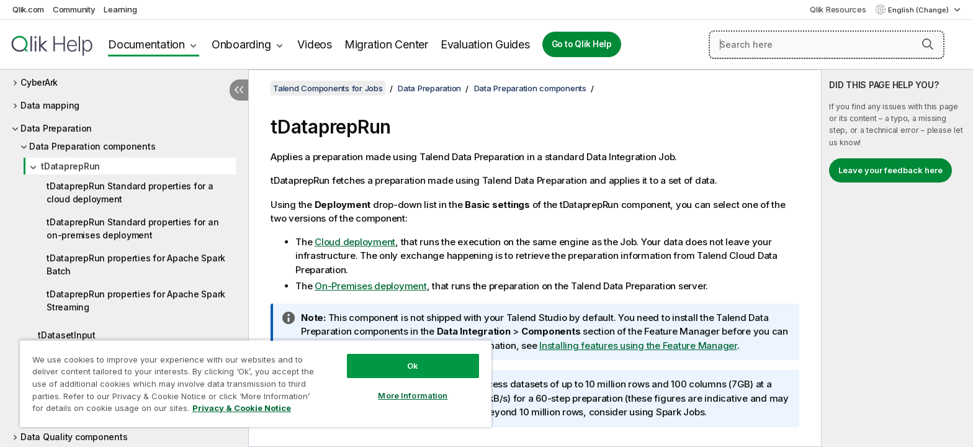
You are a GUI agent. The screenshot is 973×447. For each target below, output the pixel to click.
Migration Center (386, 44)
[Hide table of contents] (239, 90)
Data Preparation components (92, 146)
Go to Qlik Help (582, 44)
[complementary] (897, 258)
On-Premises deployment (371, 286)
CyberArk (39, 82)
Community (74, 9)
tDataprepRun (70, 166)
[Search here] (826, 45)
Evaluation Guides (485, 44)
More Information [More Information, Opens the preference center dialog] (412, 395)
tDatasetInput (67, 335)
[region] (255, 383)
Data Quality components (73, 436)
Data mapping (49, 105)
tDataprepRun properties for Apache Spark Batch (136, 264)
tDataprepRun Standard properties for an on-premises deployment (132, 228)
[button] (927, 44)
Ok (412, 366)
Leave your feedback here (890, 170)
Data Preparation (56, 128)
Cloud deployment (355, 242)
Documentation (146, 44)
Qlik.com (28, 9)
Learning (120, 9)
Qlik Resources (838, 9)
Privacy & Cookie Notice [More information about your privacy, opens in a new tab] (241, 408)
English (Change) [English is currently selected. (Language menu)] (919, 10)
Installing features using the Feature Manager (638, 345)
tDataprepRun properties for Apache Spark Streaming (136, 300)
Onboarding (241, 44)
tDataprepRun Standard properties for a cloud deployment (130, 192)
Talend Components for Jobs (328, 88)
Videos (314, 44)
